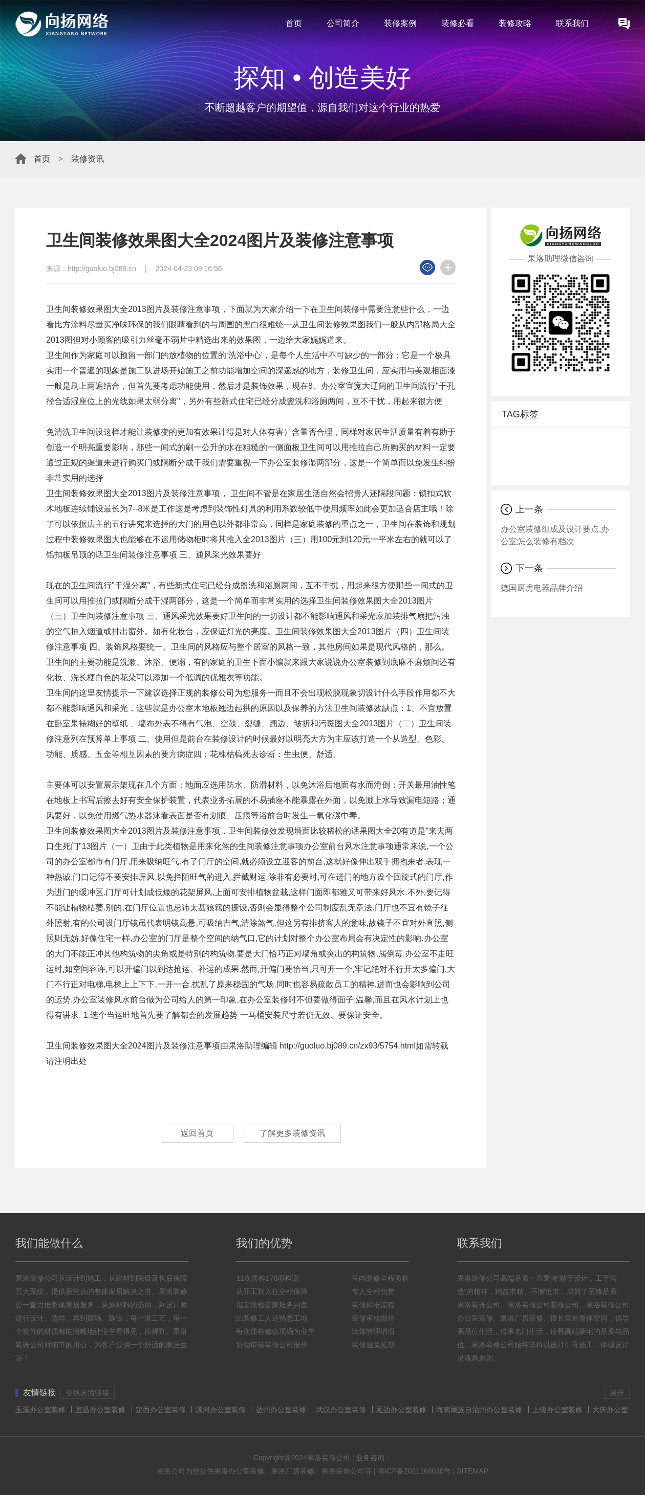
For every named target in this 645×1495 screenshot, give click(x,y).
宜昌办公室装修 (100, 1409)
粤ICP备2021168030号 (414, 1471)
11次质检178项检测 (267, 1278)
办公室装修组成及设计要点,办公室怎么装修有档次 (555, 535)
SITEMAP (472, 1471)
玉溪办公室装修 (40, 1409)
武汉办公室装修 (341, 1409)
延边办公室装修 (401, 1409)
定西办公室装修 (161, 1409)
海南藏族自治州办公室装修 (479, 1409)
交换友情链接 (87, 1393)
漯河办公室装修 (221, 1409)
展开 (617, 1393)
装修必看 (457, 23)
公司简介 (343, 23)
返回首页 (197, 1133)
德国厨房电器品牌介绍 (542, 588)
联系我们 (572, 23)
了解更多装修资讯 (292, 1133)
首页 (294, 23)
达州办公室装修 (281, 1409)
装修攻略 (515, 23)
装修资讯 (87, 158)
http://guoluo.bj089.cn (102, 268)
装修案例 (400, 23)
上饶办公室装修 (557, 1409)
